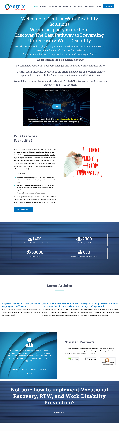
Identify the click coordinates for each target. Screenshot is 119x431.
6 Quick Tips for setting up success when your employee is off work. (28, 305)
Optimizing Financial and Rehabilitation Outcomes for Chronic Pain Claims (65, 305)
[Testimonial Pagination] (27, 373)
